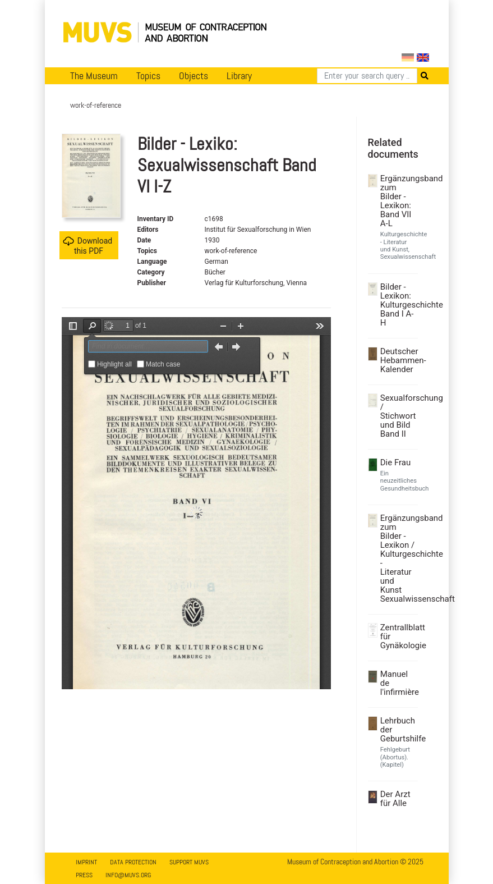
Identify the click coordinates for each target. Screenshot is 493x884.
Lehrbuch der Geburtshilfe (397, 729)
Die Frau (395, 462)
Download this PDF (87, 245)
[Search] (367, 75)
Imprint (86, 862)
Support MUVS (189, 862)
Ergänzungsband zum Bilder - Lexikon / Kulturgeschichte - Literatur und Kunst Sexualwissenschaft (397, 558)
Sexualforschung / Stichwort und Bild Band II (397, 415)
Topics (148, 76)
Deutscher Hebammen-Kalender (397, 360)
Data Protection (133, 862)
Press (84, 875)
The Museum (94, 76)
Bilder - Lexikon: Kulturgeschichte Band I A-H (397, 304)
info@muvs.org (128, 875)
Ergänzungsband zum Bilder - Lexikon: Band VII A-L (397, 201)
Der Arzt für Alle (395, 799)
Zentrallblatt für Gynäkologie (397, 636)
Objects (193, 76)
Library (239, 76)
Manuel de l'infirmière (397, 683)
